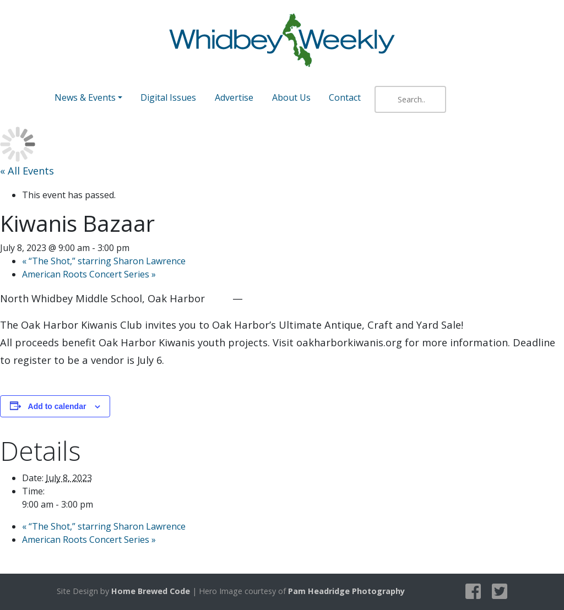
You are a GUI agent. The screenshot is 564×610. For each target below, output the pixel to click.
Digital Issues (168, 97)
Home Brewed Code (150, 591)
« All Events (27, 170)
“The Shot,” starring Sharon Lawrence (104, 261)
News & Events (85, 97)
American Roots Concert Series (89, 274)
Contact (345, 97)
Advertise (234, 97)
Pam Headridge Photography (346, 591)
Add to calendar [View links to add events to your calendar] (57, 406)
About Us (291, 97)
